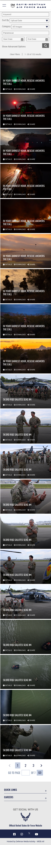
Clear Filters (15, 54)
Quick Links (10, 790)
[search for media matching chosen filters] (45, 45)
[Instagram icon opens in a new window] (22, 834)
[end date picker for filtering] (38, 39)
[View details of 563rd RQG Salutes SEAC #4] (25, 391)
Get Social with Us (25, 809)
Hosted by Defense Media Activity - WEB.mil (25, 841)
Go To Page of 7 (21, 773)
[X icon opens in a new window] (29, 833)
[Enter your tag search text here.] (25, 33)
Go (39, 773)
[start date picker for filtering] (13, 39)
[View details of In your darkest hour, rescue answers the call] (25, 76)
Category (6, 26)
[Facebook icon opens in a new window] (14, 834)
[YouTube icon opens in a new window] (37, 834)
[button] (4, 6)
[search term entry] (25, 14)
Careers (8, 797)
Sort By (5, 20)
